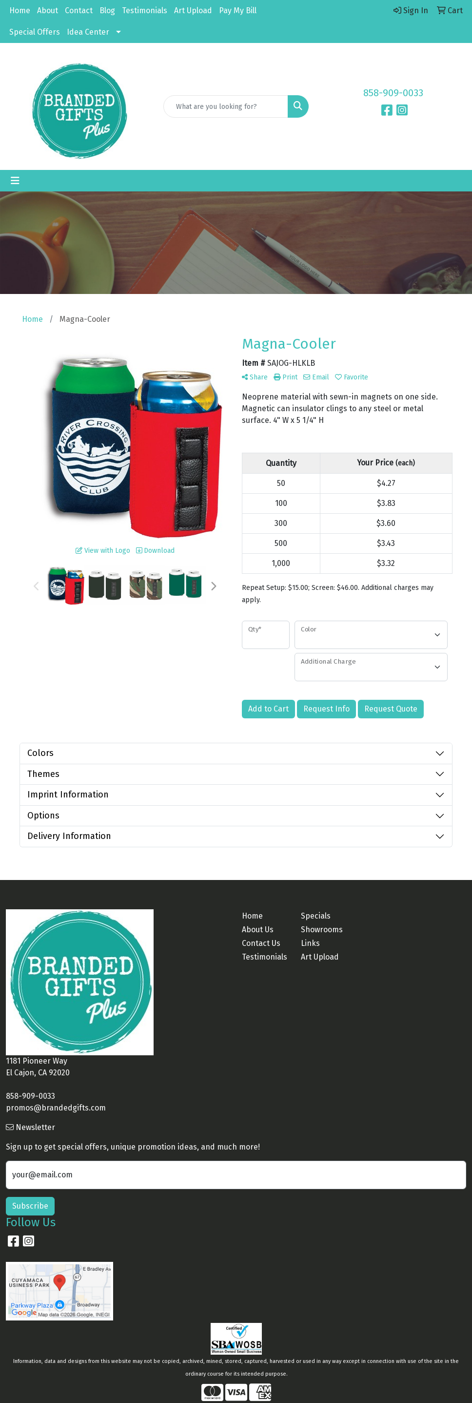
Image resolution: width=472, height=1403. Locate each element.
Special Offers (34, 32)
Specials (316, 916)
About (47, 10)
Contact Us (261, 943)
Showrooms (322, 929)
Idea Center (88, 32)
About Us (258, 929)
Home (19, 10)
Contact (79, 10)
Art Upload (193, 10)
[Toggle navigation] (15, 181)
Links (310, 943)
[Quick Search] (226, 106)
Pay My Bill (237, 10)
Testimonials (144, 10)
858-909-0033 (393, 93)
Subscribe (30, 1206)
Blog (107, 10)
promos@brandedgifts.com (56, 1107)
